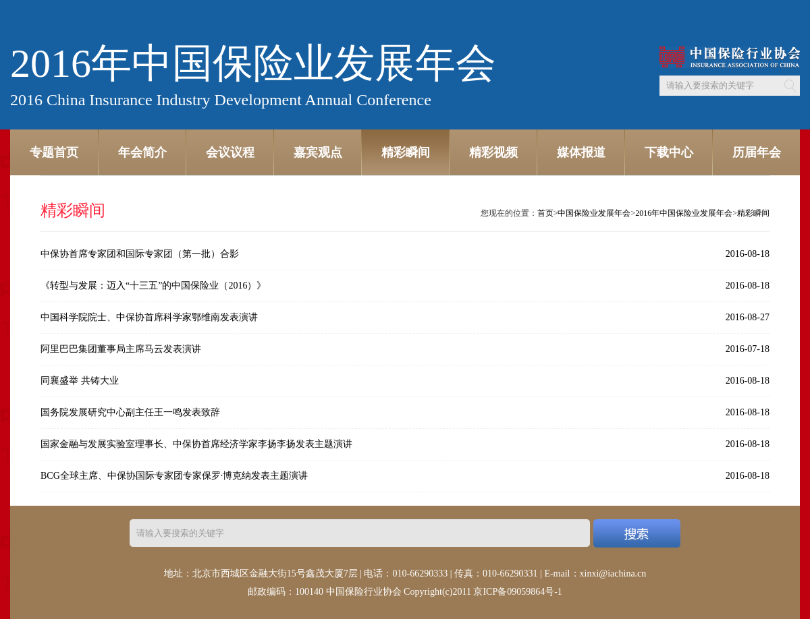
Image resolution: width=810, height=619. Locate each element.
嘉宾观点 (318, 152)
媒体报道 (581, 152)
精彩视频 (493, 152)
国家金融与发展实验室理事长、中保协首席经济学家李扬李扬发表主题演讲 (196, 444)
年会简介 (142, 152)
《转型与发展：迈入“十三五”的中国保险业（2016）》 (153, 286)
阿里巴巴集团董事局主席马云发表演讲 (120, 349)
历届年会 (756, 152)
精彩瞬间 (405, 152)
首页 (545, 213)
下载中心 (669, 152)
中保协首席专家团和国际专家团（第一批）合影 (139, 254)
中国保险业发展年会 (594, 213)
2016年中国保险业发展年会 (683, 213)
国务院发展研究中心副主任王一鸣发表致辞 (130, 412)
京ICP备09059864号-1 (517, 592)
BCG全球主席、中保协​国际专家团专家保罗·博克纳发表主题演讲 (174, 476)
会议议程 (230, 152)
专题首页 (54, 152)
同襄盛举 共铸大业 (79, 381)
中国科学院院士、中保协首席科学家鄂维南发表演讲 (149, 317)
